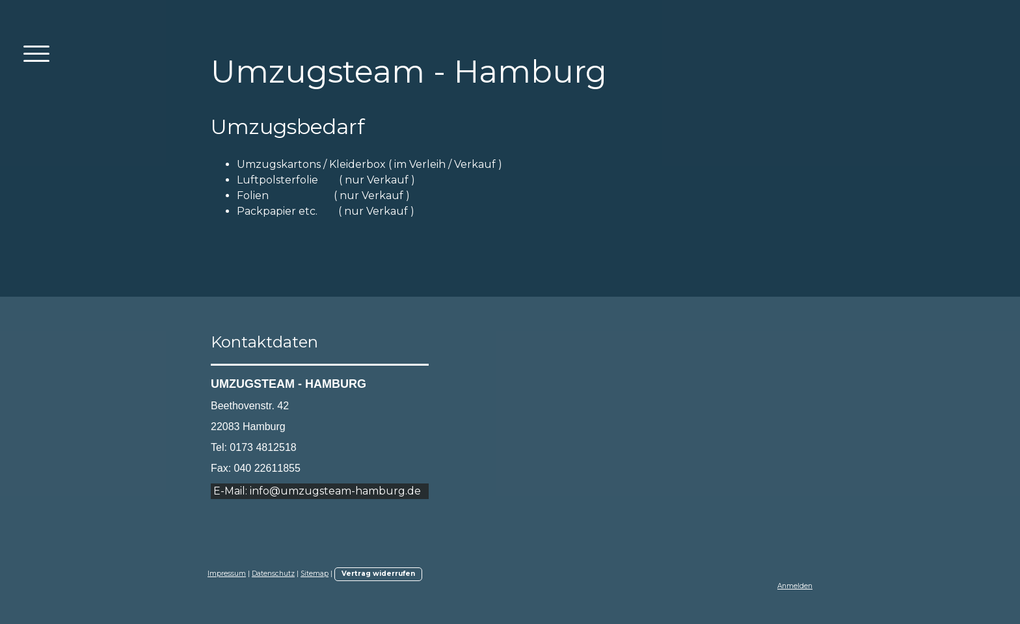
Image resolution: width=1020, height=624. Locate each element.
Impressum (227, 573)
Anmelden (794, 586)
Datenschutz (273, 573)
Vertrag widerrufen (378, 573)
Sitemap (315, 573)
